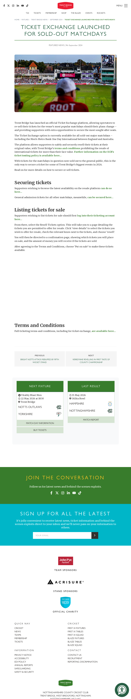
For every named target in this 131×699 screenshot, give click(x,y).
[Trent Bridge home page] (65, 683)
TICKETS (18, 641)
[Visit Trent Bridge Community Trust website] (65, 602)
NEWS (17, 631)
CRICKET (18, 628)
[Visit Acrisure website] (65, 582)
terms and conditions (67, 148)
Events (89, 13)
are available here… (104, 331)
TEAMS (17, 635)
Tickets (37, 13)
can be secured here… (100, 197)
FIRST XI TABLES (75, 631)
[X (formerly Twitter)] (8, 5)
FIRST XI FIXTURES (76, 628)
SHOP (63, 13)
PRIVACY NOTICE (23, 655)
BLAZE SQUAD (75, 645)
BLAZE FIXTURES (76, 638)
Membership (51, 13)
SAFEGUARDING (22, 668)
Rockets (101, 13)
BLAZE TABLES (75, 641)
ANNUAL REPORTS (23, 665)
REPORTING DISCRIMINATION (83, 661)
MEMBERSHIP (20, 638)
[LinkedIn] (18, 5)
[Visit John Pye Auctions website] (65, 561)
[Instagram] (13, 5)
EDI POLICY (20, 661)
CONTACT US (74, 655)
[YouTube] (22, 5)
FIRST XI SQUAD (76, 635)
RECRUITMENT (75, 658)
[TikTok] (27, 5)
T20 (27, 13)
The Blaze (76, 13)
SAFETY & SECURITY (24, 672)
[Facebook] (4, 5)
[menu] (108, 5)
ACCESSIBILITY (21, 658)
